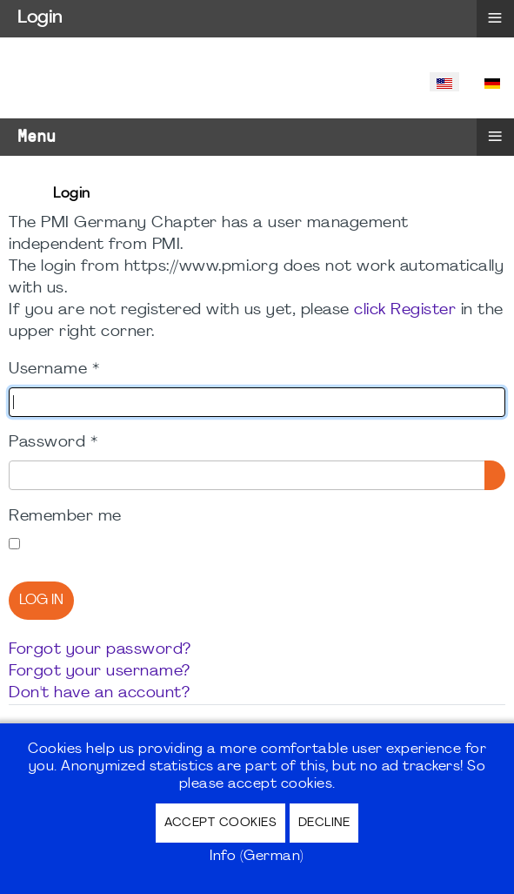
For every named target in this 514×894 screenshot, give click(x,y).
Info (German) (257, 857)
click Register (405, 310)
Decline (324, 823)
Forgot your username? (99, 671)
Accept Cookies (220, 823)
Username (54, 369)
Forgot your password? (100, 649)
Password (53, 442)
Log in (41, 601)
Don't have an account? (99, 693)
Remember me (65, 516)
